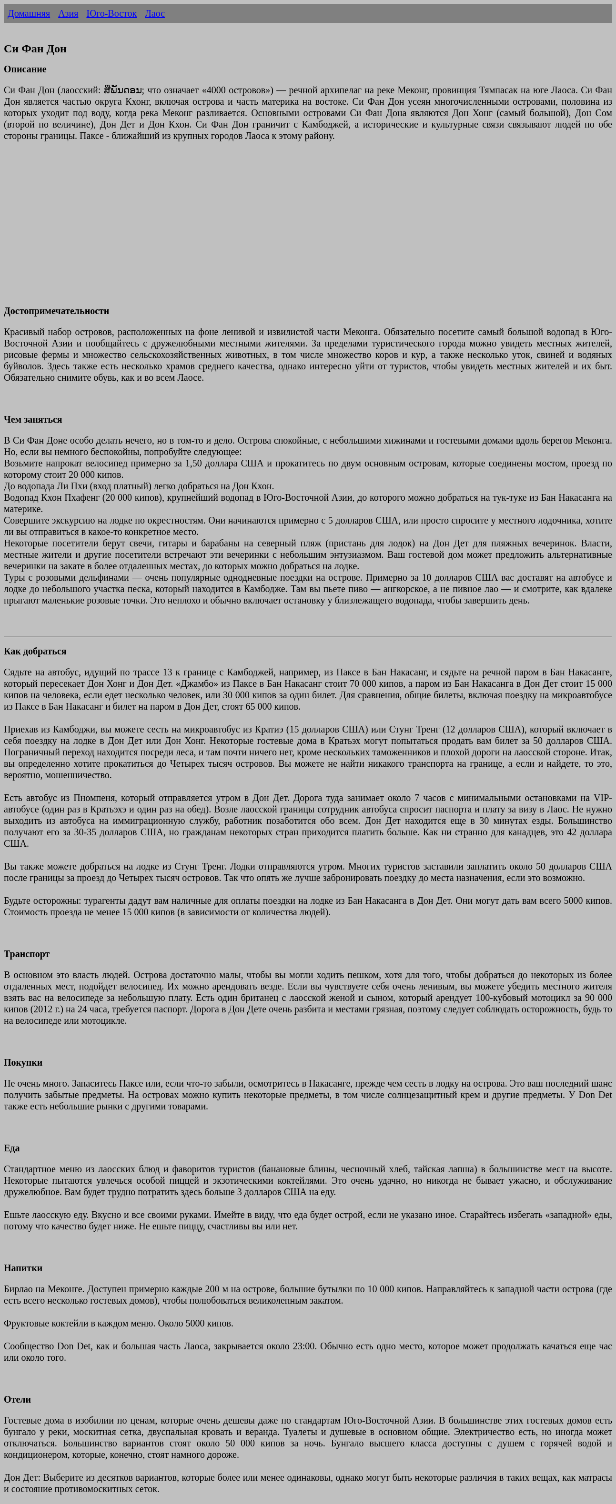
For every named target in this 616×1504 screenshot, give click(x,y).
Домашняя (29, 13)
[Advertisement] (290, 229)
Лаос (155, 13)
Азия (68, 13)
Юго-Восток (111, 13)
